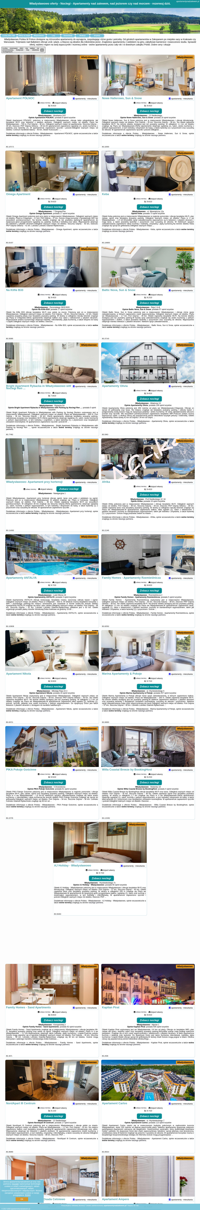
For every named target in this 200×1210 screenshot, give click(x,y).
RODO (28, 1195)
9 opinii (65, 123)
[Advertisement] (100, 941)
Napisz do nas (133, 1205)
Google (15, 1184)
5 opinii (93, 413)
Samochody (68, 35)
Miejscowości (39, 35)
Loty (53, 35)
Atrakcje (82, 35)
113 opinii (160, 1129)
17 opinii (63, 219)
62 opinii (70, 1033)
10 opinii (63, 699)
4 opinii (168, 795)
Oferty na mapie (24, 35)
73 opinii (153, 219)
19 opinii (154, 507)
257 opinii (165, 699)
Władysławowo (89, 57)
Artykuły (97, 35)
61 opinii (65, 795)
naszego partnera (42, 141)
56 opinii (115, 891)
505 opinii (157, 1033)
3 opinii (66, 603)
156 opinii (160, 411)
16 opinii (164, 123)
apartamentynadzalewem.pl (187, 1)
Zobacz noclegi (53, 117)
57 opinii (162, 315)
